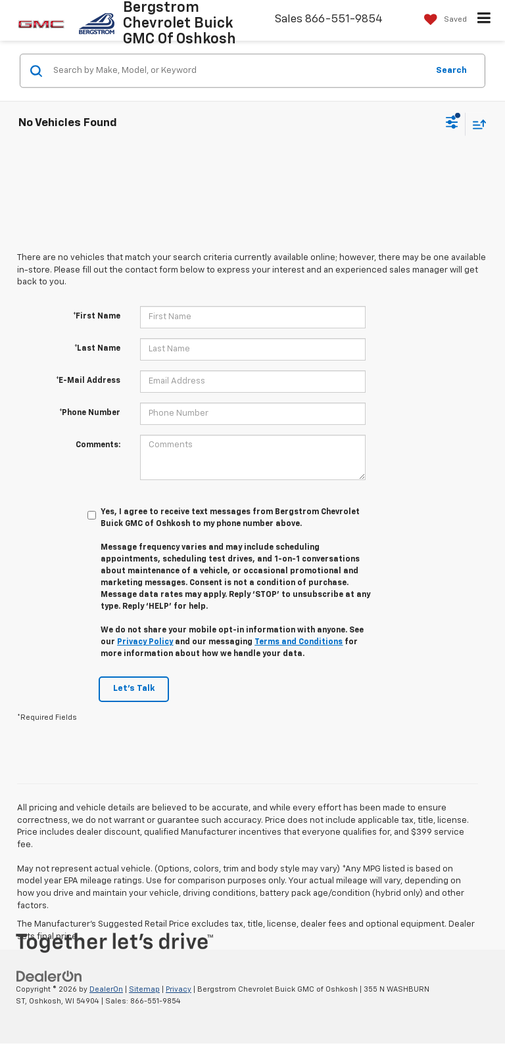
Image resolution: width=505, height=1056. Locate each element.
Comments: (98, 445)
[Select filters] (452, 124)
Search (451, 70)
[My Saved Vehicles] (442, 20)
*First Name (96, 316)
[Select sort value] (476, 123)
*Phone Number (89, 413)
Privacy (178, 989)
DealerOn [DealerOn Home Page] (106, 989)
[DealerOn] (49, 976)
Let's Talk (134, 688)
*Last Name (97, 349)
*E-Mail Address (88, 381)
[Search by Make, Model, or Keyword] (238, 71)
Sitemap (144, 989)
